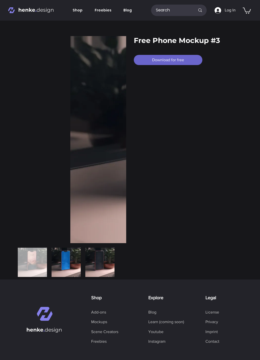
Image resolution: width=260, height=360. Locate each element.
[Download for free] (168, 60)
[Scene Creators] (104, 332)
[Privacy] (211, 322)
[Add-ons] (98, 312)
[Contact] (212, 341)
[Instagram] (157, 341)
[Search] (172, 10)
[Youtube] (156, 332)
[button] (247, 10)
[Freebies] (99, 341)
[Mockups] (99, 322)
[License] (212, 312)
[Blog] (152, 312)
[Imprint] (211, 332)
